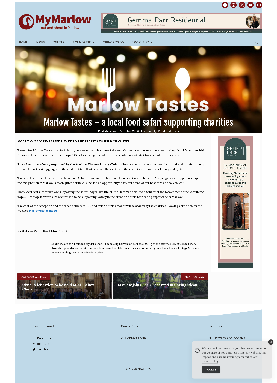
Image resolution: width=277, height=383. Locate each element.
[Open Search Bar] (256, 42)
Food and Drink (168, 131)
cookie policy (210, 364)
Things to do (113, 42)
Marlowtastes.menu (43, 210)
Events (58, 42)
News (40, 42)
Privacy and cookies (230, 338)
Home (23, 42)
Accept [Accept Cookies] (211, 372)
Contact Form (135, 338)
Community (149, 131)
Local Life (144, 42)
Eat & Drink (86, 42)
